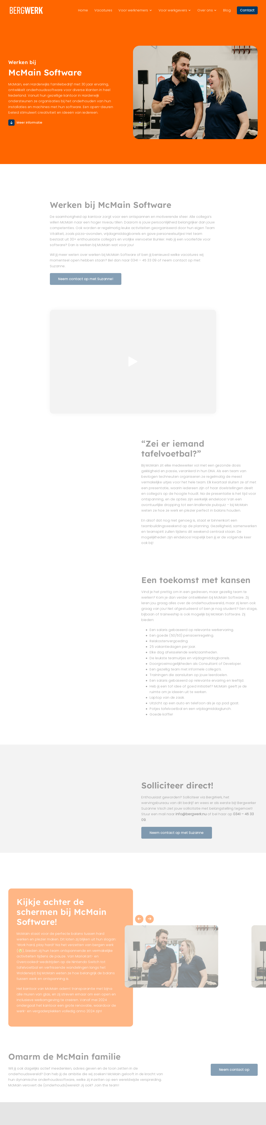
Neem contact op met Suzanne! (85, 286)
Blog (227, 10)
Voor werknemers (133, 10)
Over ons (205, 10)
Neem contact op (234, 1077)
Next (149, 927)
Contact (247, 10)
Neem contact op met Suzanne (177, 840)
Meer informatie (29, 123)
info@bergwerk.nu (191, 822)
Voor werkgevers (173, 10)
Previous (139, 927)
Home (83, 10)
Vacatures (103, 10)
